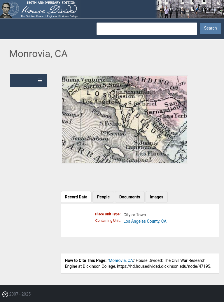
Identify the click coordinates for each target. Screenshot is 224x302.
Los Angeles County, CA (145, 221)
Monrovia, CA (121, 260)
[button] (124, 162)
